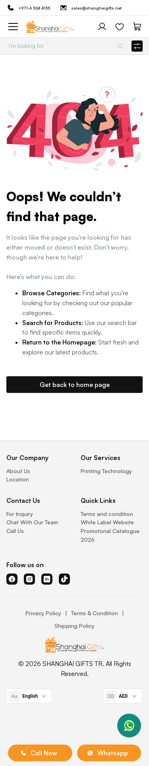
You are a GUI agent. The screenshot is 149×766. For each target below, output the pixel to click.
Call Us (15, 530)
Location (17, 479)
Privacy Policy (43, 613)
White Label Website (107, 522)
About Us (18, 471)
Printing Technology (106, 471)
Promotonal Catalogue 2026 (110, 535)
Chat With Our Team (32, 522)
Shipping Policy (74, 625)
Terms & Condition (94, 613)
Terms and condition (107, 513)
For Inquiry (19, 513)
